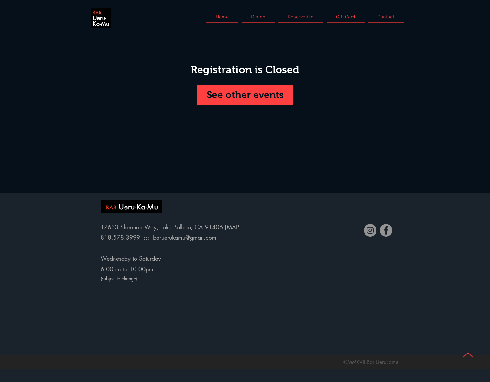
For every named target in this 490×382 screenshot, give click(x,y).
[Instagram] (370, 230)
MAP (233, 227)
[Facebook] (386, 230)
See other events (245, 94)
